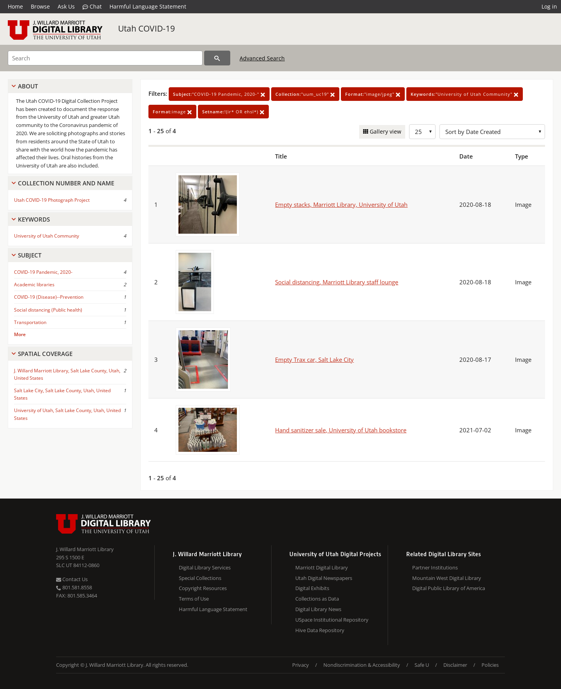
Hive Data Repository (319, 630)
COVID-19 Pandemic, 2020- (43, 272)
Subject (29, 255)
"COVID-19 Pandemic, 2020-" (219, 94)
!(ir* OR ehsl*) (233, 112)
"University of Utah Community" (465, 94)
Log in (549, 6)
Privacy (300, 664)
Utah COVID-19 (146, 28)
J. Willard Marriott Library (85, 549)
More (20, 334)
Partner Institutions (435, 567)
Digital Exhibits (312, 588)
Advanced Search (262, 58)
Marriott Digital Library (321, 567)
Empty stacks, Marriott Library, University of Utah (341, 204)
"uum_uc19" (305, 94)
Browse (40, 6)
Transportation (30, 322)
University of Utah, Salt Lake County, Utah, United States (67, 414)
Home (15, 6)
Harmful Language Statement (147, 6)
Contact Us (72, 579)
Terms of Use (194, 598)
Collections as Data (317, 598)
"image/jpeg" (372, 94)
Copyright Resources (203, 588)
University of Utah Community (46, 236)
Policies (490, 664)
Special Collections (200, 578)
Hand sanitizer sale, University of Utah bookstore (340, 430)
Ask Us (66, 6)
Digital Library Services (205, 567)
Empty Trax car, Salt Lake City (314, 359)
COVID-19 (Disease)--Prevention (48, 297)
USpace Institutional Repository (332, 619)
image (172, 112)
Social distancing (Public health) (48, 310)
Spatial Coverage (45, 354)
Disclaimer (455, 664)
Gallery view (384, 131)
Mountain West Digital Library (446, 578)
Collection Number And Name (66, 183)
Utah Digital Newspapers (323, 578)
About (28, 86)
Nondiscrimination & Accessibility (361, 664)
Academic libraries (34, 284)
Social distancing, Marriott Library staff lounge (336, 282)
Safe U (422, 664)
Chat (92, 7)
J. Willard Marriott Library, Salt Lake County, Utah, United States (67, 374)
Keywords (34, 219)
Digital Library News (318, 609)
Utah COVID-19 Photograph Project (52, 200)
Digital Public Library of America (448, 588)
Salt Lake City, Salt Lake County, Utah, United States (62, 394)
